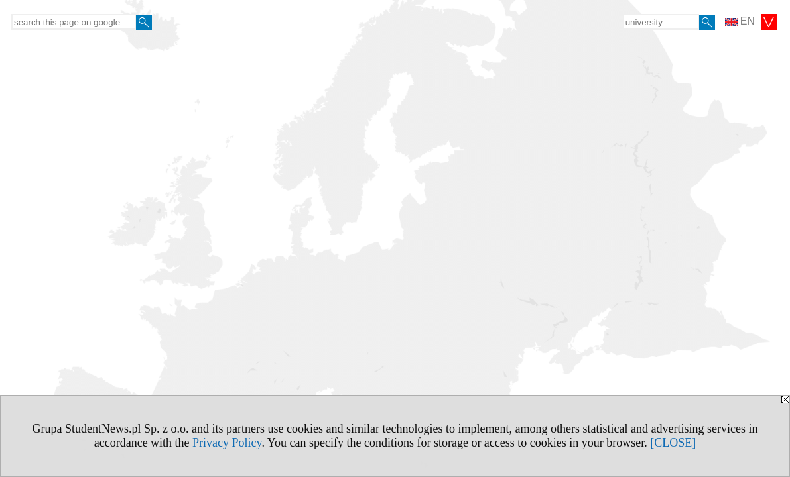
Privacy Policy (226, 442)
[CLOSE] (673, 442)
